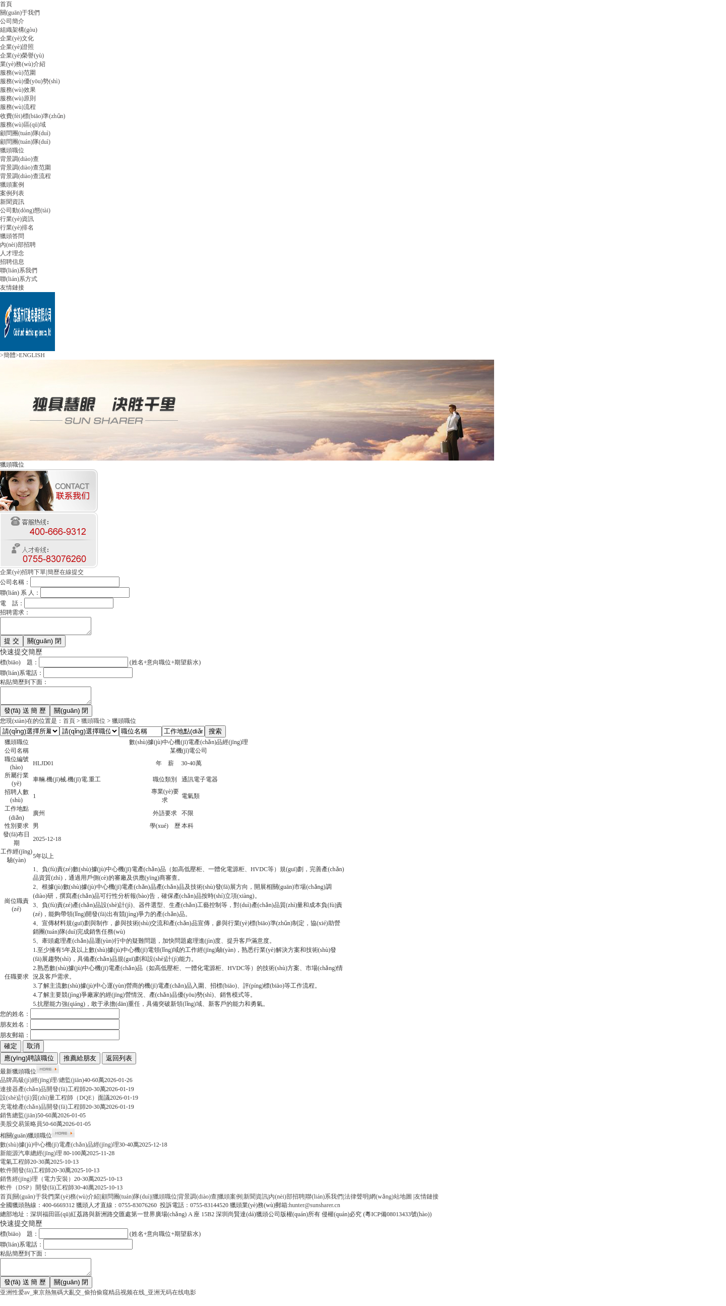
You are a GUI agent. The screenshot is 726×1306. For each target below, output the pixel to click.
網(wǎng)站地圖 (391, 1202)
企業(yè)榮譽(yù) (22, 55)
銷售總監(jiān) (18, 1121)
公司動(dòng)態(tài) (25, 210)
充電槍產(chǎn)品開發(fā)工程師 (43, 1112)
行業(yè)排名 (17, 227)
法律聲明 (356, 1202)
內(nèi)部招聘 (18, 244)
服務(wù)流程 (18, 106)
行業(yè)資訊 (17, 218)
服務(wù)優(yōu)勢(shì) (30, 81)
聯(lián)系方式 (18, 278)
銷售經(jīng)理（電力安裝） (37, 1184)
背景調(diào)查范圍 (25, 167)
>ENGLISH (30, 355)
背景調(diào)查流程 (25, 176)
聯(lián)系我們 (18, 270)
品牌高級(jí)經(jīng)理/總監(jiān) (42, 1086)
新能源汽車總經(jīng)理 (32, 1159)
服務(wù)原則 (18, 98)
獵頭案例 (12, 184)
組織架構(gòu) (18, 29)
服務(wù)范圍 (18, 72)
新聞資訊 (12, 201)
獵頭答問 (12, 236)
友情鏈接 (12, 287)
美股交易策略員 (21, 1129)
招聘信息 (12, 261)
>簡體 (8, 355)
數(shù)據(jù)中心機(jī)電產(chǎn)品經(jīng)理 (59, 1150)
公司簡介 (12, 21)
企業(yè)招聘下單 (23, 572)
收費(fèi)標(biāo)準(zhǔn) (33, 116)
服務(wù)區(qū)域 (23, 124)
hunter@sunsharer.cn (314, 1211)
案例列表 (12, 193)
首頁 (6, 4)
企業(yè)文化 (17, 38)
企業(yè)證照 (17, 46)
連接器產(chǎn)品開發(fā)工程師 (43, 1095)
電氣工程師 (15, 1167)
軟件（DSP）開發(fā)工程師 (37, 1193)
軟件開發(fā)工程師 (25, 1176)
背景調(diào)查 (19, 158)
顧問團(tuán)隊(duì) (25, 133)
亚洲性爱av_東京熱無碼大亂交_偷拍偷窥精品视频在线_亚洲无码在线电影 (98, 1301)
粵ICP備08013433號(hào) (397, 1220)
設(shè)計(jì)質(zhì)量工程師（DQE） (49, 1103)
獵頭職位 (12, 150)
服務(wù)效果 (18, 89)
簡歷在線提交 (65, 572)
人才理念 (12, 253)
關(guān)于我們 (20, 12)
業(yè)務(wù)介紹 (22, 64)
